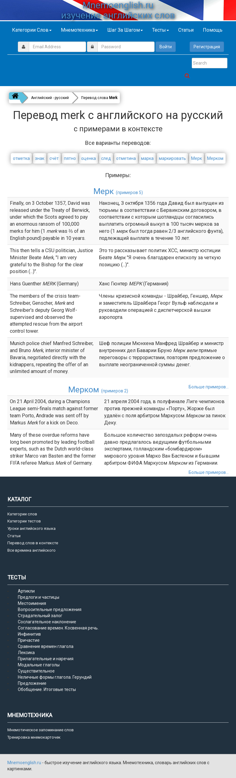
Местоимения (32, 603)
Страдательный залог (40, 615)
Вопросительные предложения (49, 609)
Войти (165, 46)
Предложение (32, 683)
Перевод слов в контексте (32, 543)
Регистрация (207, 46)
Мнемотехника (79, 30)
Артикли (26, 591)
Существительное (36, 671)
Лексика (26, 652)
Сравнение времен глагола (45, 646)
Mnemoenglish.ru (24, 762)
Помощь (212, 30)
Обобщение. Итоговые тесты (47, 689)
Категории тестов (24, 521)
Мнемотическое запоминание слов (40, 730)
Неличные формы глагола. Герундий (55, 677)
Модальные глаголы (39, 664)
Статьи (186, 30)
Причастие (29, 640)
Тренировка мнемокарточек (34, 737)
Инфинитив (29, 634)
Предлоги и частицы (38, 597)
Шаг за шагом (125, 30)
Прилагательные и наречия (45, 658)
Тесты (160, 30)
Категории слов (32, 30)
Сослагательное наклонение (47, 621)
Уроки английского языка (31, 528)
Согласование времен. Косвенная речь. (58, 627)
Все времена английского (31, 550)
